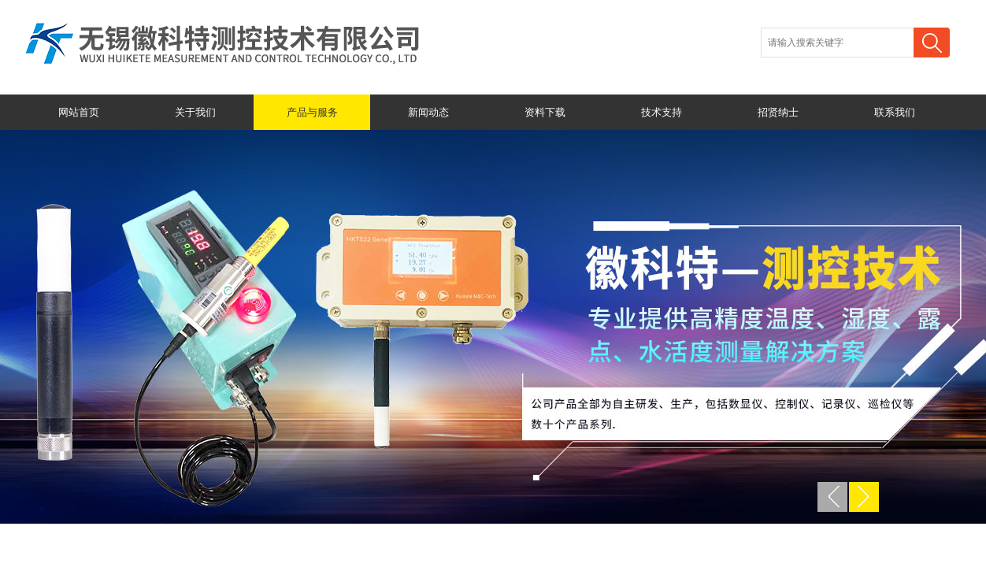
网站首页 (78, 112)
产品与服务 (312, 112)
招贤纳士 (778, 112)
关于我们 (195, 112)
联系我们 (894, 112)
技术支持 (661, 112)
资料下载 (545, 112)
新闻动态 (428, 112)
